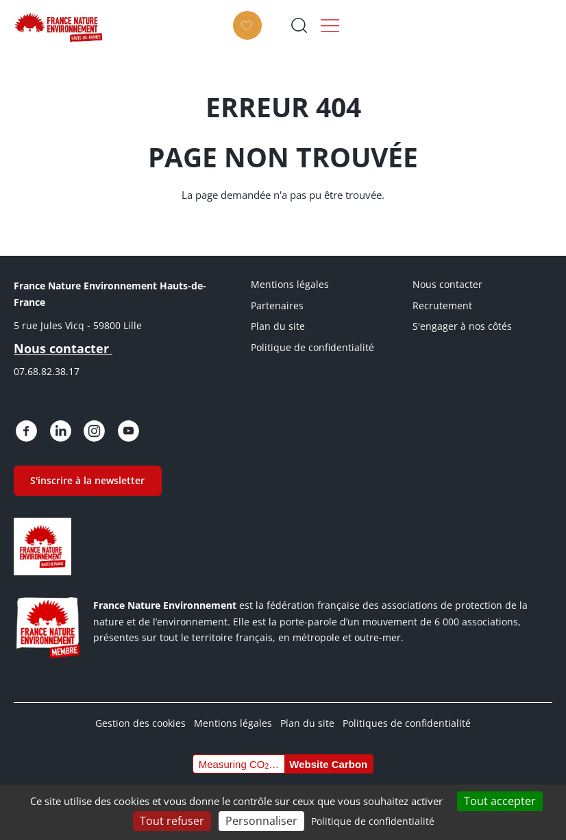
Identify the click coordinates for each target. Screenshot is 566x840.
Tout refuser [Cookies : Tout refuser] (172, 820)
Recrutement (442, 305)
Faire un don (430, 35)
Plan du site (278, 326)
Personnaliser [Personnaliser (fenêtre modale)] (261, 820)
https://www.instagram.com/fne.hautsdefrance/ (86, 429)
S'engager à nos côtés (462, 326)
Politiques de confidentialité (407, 716)
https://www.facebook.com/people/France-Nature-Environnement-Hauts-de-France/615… (25, 429)
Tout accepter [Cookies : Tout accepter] (500, 800)
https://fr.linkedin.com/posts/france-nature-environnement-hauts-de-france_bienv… (55, 429)
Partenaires (277, 305)
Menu (538, 25)
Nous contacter (447, 284)
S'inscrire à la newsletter (85, 475)
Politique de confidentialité (312, 347)
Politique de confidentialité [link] (372, 821)
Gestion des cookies (140, 716)
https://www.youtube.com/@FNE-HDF (116, 429)
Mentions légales (290, 284)
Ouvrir (491, 25)
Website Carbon (328, 757)
